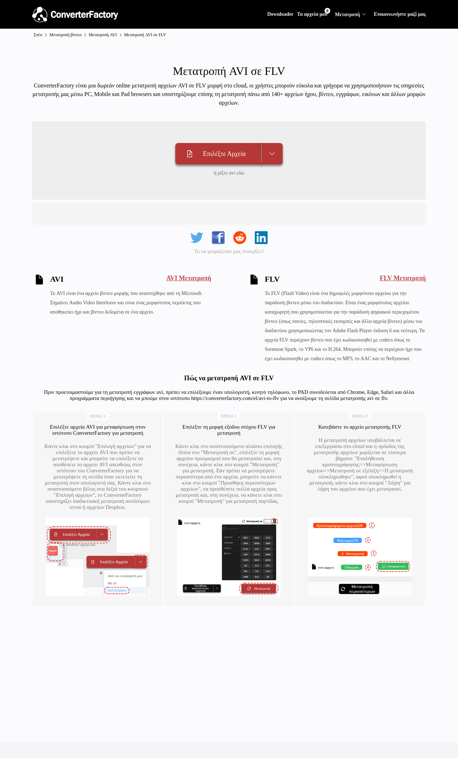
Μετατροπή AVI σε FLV (145, 34)
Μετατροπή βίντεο (65, 34)
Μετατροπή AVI (103, 34)
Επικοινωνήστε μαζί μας (400, 14)
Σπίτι (38, 34)
